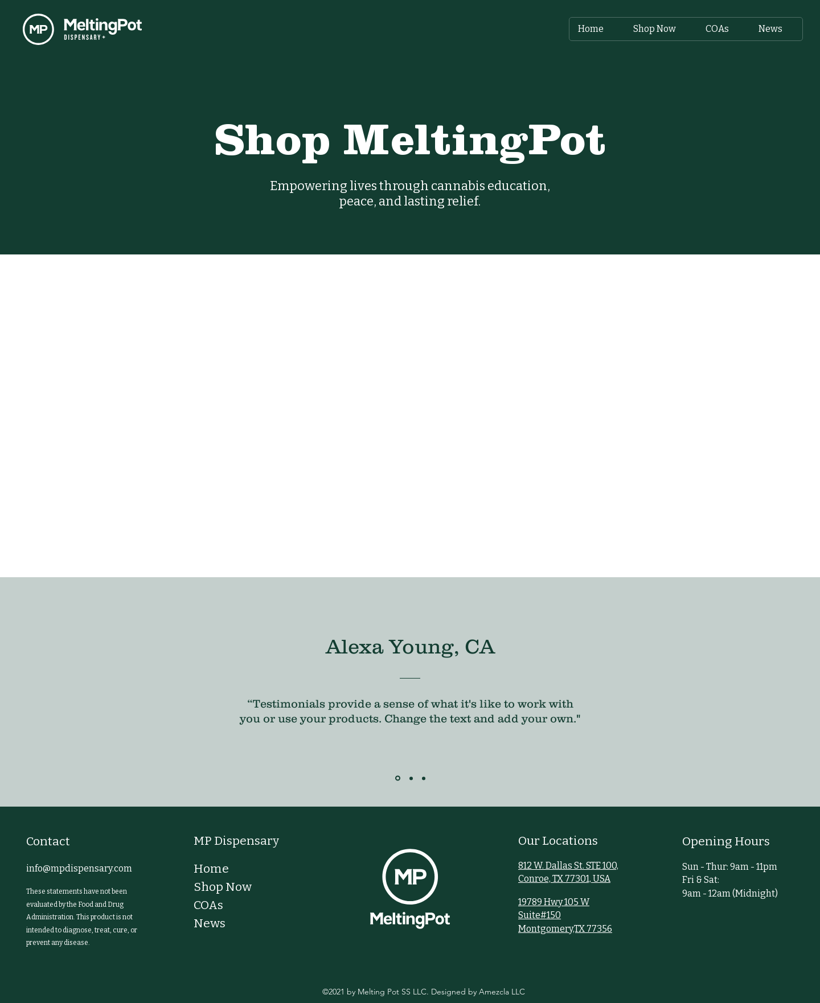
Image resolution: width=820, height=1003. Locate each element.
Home (211, 868)
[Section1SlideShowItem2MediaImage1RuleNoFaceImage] (411, 778)
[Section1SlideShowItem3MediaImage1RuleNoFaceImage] (423, 778)
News (210, 923)
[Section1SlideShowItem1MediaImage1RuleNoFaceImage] (397, 778)
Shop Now (223, 886)
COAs (208, 905)
